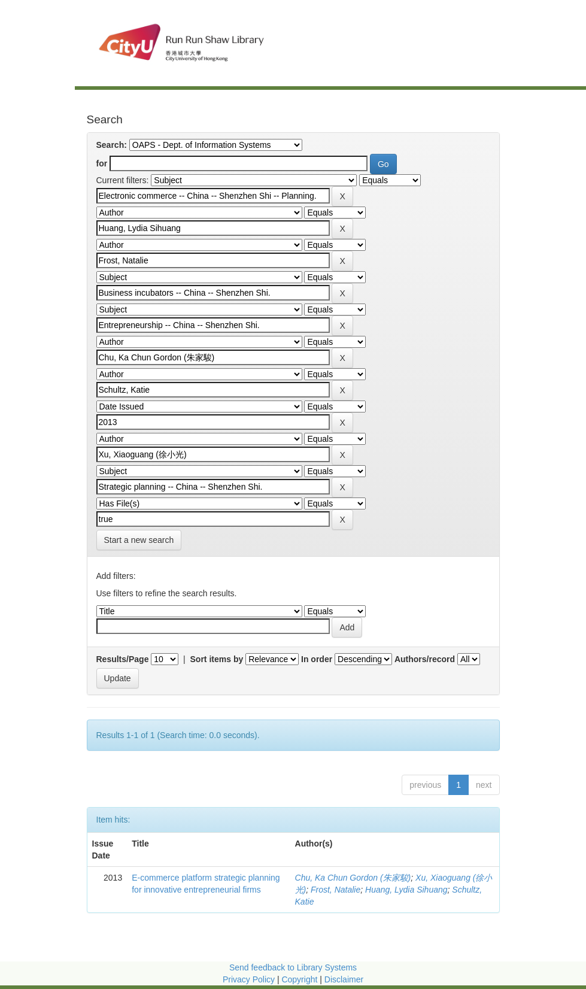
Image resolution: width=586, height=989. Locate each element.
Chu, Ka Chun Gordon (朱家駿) (353, 877)
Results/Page (122, 659)
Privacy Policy (249, 979)
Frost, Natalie (335, 889)
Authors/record (424, 659)
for (102, 163)
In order (316, 659)
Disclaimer (343, 979)
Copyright (300, 979)
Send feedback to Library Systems (293, 967)
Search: (111, 145)
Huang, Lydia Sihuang (406, 889)
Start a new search (139, 540)
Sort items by (217, 659)
